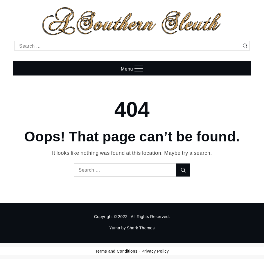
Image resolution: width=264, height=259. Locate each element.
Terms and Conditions (116, 251)
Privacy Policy (155, 251)
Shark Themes (141, 227)
